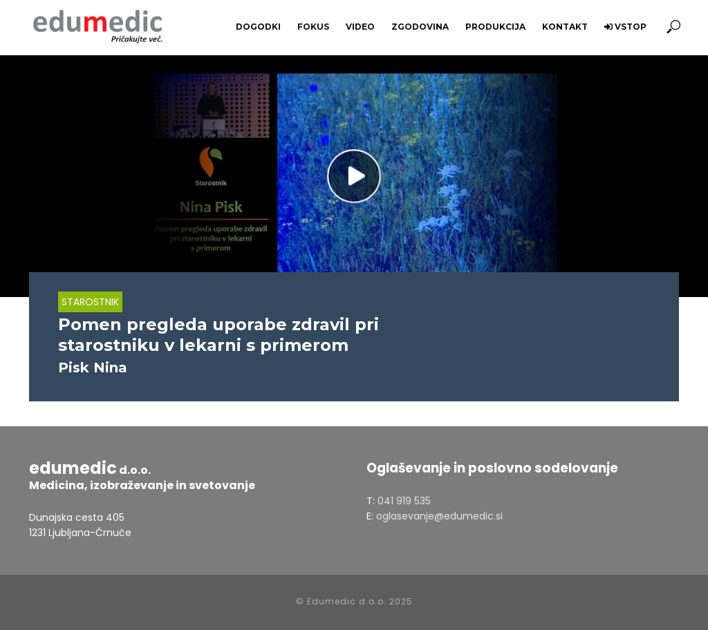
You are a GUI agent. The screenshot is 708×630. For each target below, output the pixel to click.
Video (360, 26)
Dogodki (258, 26)
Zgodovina (420, 26)
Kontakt (565, 26)
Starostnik (90, 302)
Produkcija (495, 26)
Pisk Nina (92, 367)
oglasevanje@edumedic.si (439, 516)
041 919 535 (404, 501)
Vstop (625, 26)
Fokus (313, 26)
